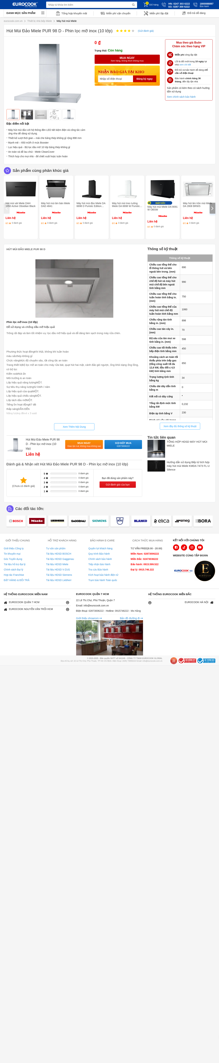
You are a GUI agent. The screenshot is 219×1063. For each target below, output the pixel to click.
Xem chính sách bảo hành (181, 96)
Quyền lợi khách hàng (100, 548)
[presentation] (7, 208)
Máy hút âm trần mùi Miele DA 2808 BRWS (197, 204)
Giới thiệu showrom (89, 618)
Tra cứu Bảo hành (98, 569)
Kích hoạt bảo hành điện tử (103, 574)
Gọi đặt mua (123, 445)
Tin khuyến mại (12, 553)
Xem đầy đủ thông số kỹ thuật (180, 426)
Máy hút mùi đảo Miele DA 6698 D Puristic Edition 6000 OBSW (90, 206)
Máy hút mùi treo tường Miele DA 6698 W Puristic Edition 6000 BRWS (126, 206)
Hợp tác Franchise (14, 574)
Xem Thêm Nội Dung (74, 426)
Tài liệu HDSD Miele (57, 564)
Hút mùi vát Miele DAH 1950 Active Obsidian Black (21, 204)
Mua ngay (84, 445)
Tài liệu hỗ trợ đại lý (15, 564)
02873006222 (96, 610)
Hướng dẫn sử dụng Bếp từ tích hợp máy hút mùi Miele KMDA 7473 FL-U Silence (188, 466)
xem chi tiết (185, 64)
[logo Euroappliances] (184, 571)
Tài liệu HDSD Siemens (59, 574)
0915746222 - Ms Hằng (128, 610)
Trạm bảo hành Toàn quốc (102, 580)
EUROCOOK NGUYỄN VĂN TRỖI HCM (36, 609)
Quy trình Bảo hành (99, 553)
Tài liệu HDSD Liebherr (59, 580)
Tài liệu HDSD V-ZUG (58, 569)
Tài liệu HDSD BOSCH (58, 553)
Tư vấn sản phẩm (56, 548)
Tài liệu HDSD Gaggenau (60, 559)
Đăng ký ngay (145, 78)
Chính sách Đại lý (13, 569)
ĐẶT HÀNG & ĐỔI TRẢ (16, 580)
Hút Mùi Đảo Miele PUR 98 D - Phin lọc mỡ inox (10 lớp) (43, 444)
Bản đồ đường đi (131, 618)
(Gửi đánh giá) (146, 30)
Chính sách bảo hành (100, 559)
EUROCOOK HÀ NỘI (181, 602)
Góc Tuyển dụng (13, 559)
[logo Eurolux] (205, 571)
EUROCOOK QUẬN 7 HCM (36, 602)
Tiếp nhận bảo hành (99, 564)
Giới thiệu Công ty (14, 548)
